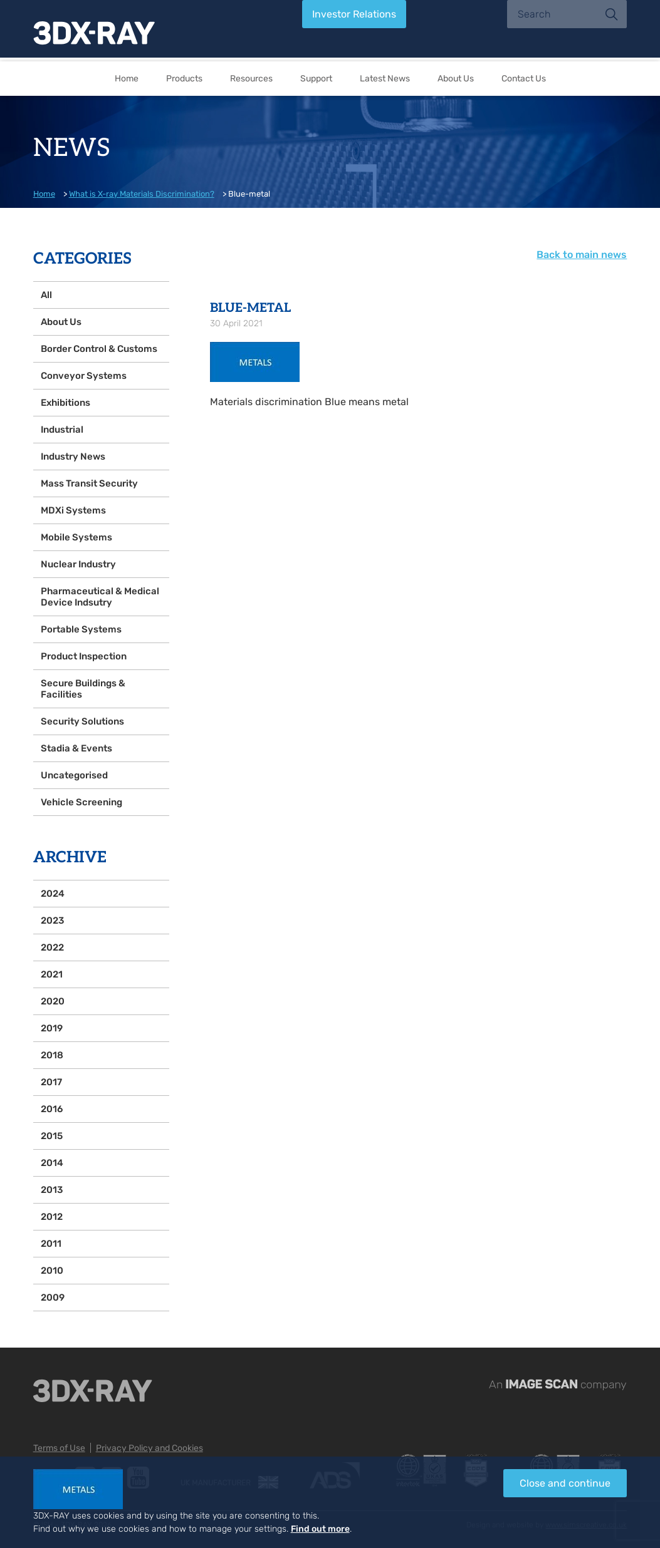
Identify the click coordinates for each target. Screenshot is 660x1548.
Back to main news (582, 255)
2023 (52, 920)
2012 (52, 1216)
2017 (51, 1082)
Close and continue (565, 1483)
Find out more (320, 1529)
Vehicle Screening (81, 802)
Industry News (73, 456)
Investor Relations (354, 14)
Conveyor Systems (84, 375)
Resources (251, 78)
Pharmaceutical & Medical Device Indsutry (100, 597)
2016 (52, 1109)
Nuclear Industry (78, 564)
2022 (52, 947)
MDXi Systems (73, 510)
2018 (52, 1055)
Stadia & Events (76, 748)
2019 (52, 1028)
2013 (52, 1189)
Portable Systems (81, 629)
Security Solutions (82, 721)
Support (316, 78)
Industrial (62, 429)
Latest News (385, 78)
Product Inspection (84, 656)
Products (184, 78)
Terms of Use (59, 1448)
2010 (52, 1270)
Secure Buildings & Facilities (83, 689)
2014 (52, 1163)
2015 (52, 1136)
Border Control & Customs (99, 348)
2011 (51, 1243)
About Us (455, 78)
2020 (53, 1001)
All (46, 295)
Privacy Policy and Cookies (149, 1448)
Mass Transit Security (89, 483)
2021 (52, 974)
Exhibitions (65, 402)
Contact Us (523, 78)
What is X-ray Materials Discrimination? (141, 194)
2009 (53, 1297)
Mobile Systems (76, 537)
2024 (53, 893)
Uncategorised (74, 775)
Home (127, 78)
